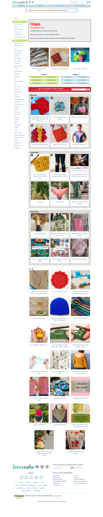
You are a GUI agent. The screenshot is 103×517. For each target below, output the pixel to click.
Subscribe (16, 19)
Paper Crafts (17, 113)
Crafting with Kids (18, 67)
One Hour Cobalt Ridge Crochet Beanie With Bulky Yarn (59, 322)
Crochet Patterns (36, 86)
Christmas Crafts (18, 46)
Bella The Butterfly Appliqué (40, 147)
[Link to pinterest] (31, 480)
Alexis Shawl (59, 205)
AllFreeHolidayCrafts (58, 482)
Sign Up (87, 92)
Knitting (16, 95)
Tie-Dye (16, 141)
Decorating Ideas (18, 72)
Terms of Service (27, 494)
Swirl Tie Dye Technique (80, 71)
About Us (21, 485)
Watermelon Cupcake (39, 428)
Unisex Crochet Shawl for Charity (39, 72)
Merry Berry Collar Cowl (79, 147)
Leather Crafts (17, 98)
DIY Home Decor (51, 86)
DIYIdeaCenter (56, 486)
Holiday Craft (17, 90)
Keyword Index (42, 488)
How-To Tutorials (82, 83)
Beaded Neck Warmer (60, 428)
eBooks (16, 28)
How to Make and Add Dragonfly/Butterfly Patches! (60, 178)
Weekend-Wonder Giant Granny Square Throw (59, 237)
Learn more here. (57, 498)
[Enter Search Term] (77, 3)
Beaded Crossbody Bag (59, 147)
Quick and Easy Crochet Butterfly (59, 121)
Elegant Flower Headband (80, 401)
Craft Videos (17, 64)
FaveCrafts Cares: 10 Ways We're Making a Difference (79, 178)
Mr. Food (76, 478)
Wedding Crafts (17, 146)
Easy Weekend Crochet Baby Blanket (79, 237)
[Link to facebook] (22, 480)
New (31, 272)
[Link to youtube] (41, 480)
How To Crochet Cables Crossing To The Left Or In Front (40, 179)
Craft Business (17, 54)
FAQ (42, 485)
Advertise (28, 485)
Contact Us (36, 485)
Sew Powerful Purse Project (79, 120)
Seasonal (16, 128)
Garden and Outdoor (18, 82)
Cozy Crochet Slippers (40, 236)
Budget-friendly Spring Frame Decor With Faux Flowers (80, 429)
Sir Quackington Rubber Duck (39, 348)
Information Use (66, 93)
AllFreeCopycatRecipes (79, 482)
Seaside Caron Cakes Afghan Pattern (79, 206)
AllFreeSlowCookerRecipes (80, 484)
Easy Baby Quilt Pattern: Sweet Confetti (75, 455)
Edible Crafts (17, 75)
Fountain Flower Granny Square (59, 71)
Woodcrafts (17, 149)
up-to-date (45, 37)
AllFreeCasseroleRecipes (80, 486)
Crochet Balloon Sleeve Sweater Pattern (39, 402)
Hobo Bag (40, 205)
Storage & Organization (19, 136)
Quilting (16, 123)
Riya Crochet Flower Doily (60, 294)
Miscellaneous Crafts (19, 100)
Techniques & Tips (18, 138)
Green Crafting (17, 87)
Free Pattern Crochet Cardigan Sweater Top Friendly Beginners (39, 295)
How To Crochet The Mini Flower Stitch (39, 375)
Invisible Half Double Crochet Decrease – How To (80, 349)
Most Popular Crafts (18, 105)
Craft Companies (18, 59)
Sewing (16, 131)
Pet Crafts (16, 118)
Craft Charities (17, 57)
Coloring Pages (17, 52)
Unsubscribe (36, 494)
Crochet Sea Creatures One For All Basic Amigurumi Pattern (80, 295)
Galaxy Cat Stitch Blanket (80, 321)
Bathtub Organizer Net (39, 321)
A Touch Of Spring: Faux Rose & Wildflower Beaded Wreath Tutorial (44, 456)
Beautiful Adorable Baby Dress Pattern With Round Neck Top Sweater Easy (40, 122)
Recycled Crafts (17, 33)
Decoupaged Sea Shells (59, 401)
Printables (16, 121)
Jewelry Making (17, 92)
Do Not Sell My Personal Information (26, 488)
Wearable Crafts (18, 144)
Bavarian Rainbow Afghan (79, 262)
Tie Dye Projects (82, 80)
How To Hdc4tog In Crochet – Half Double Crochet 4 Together (59, 349)
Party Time (16, 115)
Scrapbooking (17, 126)
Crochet (16, 69)
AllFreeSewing (56, 488)
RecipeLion (76, 480)
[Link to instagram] (36, 480)
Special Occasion (18, 133)
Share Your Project (18, 25)
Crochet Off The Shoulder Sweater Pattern (81, 375)
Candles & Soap (17, 44)
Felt (15, 80)
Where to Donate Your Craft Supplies (40, 263)
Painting (16, 110)
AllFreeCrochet (56, 478)
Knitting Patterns (82, 86)
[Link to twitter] (26, 480)
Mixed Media (17, 103)
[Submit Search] (88, 3)
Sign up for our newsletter (37, 41)
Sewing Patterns (67, 83)
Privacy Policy (60, 93)
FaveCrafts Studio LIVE (19, 38)
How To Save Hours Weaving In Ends (59, 375)
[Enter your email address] (61, 470)
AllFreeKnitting (56, 480)
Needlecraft (17, 108)
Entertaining (17, 77)
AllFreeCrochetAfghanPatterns (60, 484)
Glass (15, 85)
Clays (15, 49)
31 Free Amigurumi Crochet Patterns (59, 263)
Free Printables (68, 80)
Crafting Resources (18, 35)
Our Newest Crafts (18, 30)
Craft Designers (17, 62)
